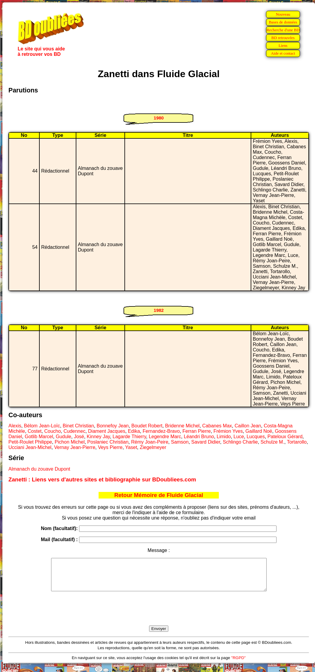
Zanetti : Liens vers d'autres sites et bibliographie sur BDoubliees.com (102, 479)
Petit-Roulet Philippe (30, 441)
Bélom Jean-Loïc (42, 425)
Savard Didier (205, 441)
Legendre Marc (165, 436)
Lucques (255, 436)
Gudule (63, 436)
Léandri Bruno (199, 436)
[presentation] (158, 615)
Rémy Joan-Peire (149, 441)
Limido (224, 436)
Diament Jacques (106, 431)
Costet (34, 431)
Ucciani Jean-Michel (29, 447)
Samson (180, 441)
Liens (283, 45)
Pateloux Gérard (285, 436)
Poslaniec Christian (107, 441)
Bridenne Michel (182, 425)
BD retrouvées (283, 37)
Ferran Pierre (196, 431)
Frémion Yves (228, 431)
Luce (239, 436)
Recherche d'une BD (283, 30)
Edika (134, 431)
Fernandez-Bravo (161, 431)
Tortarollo (297, 441)
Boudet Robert (146, 425)
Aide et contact (283, 53)
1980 (159, 117)
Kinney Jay (98, 436)
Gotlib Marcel (39, 436)
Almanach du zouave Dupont (39, 469)
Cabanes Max (217, 425)
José (79, 436)
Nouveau (283, 14)
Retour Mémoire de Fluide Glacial (158, 495)
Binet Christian (78, 425)
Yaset (131, 447)
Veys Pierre (110, 447)
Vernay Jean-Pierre (74, 447)
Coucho (52, 431)
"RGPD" (238, 664)
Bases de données (283, 22)
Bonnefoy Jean (112, 425)
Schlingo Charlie (240, 441)
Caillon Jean (247, 425)
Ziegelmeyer (153, 447)
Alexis (14, 425)
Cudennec (74, 431)
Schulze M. (272, 441)
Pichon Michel (70, 441)
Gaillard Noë (259, 431)
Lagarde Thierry (129, 436)
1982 (159, 310)
